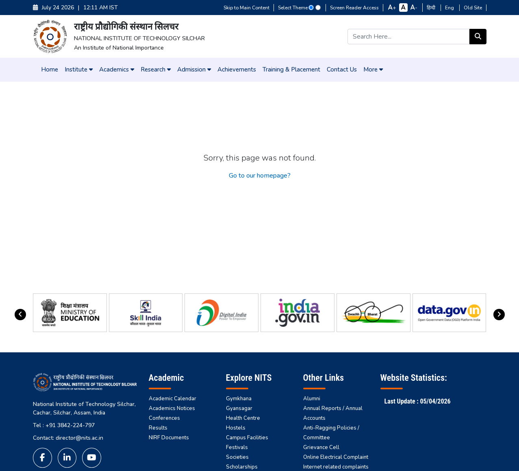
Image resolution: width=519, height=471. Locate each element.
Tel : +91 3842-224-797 (64, 425)
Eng (450, 7)
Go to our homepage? (260, 175)
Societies (237, 457)
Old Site (473, 7)
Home (49, 69)
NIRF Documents (169, 437)
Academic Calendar (172, 398)
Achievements (236, 69)
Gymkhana (239, 398)
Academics (116, 69)
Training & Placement (291, 69)
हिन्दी (431, 7)
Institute (79, 69)
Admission (194, 69)
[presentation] (20, 314)
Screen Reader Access (354, 7)
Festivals (237, 447)
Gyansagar (239, 408)
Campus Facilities (247, 437)
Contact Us (342, 69)
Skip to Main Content (246, 7)
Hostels (235, 428)
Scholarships (242, 467)
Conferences (164, 418)
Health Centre (243, 418)
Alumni (311, 398)
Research (156, 69)
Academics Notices (172, 408)
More (373, 69)
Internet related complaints (336, 467)
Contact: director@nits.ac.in (68, 438)
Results (158, 428)
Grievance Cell (321, 447)
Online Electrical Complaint (335, 457)
